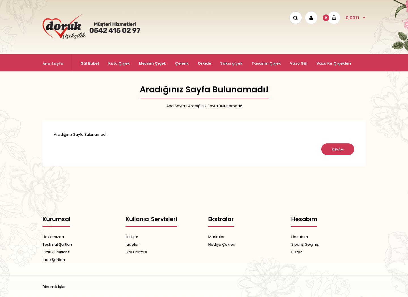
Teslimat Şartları (57, 244)
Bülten (297, 252)
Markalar (216, 236)
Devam (337, 149)
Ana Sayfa (175, 106)
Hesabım (299, 236)
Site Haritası (136, 252)
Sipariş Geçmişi (305, 244)
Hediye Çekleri (221, 244)
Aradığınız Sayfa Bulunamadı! (215, 106)
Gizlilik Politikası (56, 252)
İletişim (132, 236)
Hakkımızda (53, 236)
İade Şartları (53, 259)
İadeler (132, 244)
